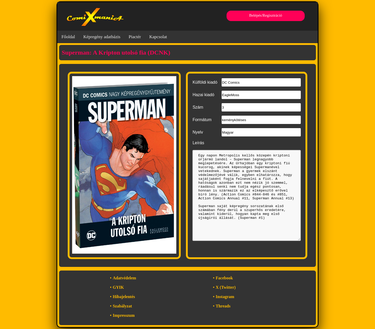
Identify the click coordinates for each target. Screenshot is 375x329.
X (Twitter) (226, 287)
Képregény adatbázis (101, 36)
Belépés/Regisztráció (265, 15)
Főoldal (68, 36)
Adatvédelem (124, 278)
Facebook (224, 278)
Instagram (225, 296)
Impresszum (124, 315)
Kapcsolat (158, 36)
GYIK (118, 287)
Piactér (135, 36)
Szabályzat (122, 306)
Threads (223, 306)
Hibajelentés (124, 296)
